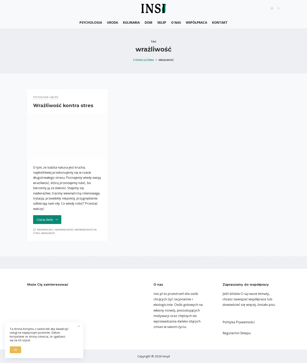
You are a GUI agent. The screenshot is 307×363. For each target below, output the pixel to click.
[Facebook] (272, 8)
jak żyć (54, 97)
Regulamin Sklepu (237, 333)
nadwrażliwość (64, 229)
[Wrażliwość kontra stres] (67, 136)
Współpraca (196, 22)
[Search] (278, 8)
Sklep (161, 22)
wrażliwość (48, 233)
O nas (176, 22)
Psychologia (90, 22)
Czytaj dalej (47, 219)
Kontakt (220, 22)
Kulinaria (131, 22)
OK (15, 349)
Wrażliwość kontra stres (63, 105)
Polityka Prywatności (239, 322)
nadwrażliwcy (45, 229)
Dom (148, 22)
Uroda (112, 22)
